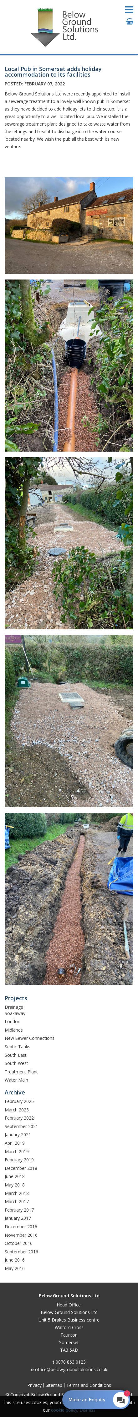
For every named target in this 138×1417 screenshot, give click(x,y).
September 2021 (21, 1126)
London (12, 1021)
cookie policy (64, 1410)
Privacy (34, 1385)
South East (16, 1055)
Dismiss (87, 1410)
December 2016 (21, 1227)
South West (16, 1063)
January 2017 (18, 1218)
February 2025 (19, 1101)
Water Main (16, 1080)
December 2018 (21, 1168)
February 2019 (19, 1160)
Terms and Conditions (88, 1385)
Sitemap (54, 1385)
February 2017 (19, 1210)
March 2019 (17, 1151)
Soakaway (15, 1013)
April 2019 (15, 1143)
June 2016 (15, 1260)
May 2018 (15, 1185)
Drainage (14, 1007)
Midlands (14, 1030)
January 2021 (18, 1134)
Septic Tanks (17, 1047)
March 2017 (17, 1201)
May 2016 (15, 1268)
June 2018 (15, 1176)
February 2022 (19, 1118)
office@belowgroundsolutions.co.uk (71, 1369)
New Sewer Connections (29, 1038)
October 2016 (19, 1243)
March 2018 (17, 1193)
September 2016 (21, 1252)
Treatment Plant (21, 1072)
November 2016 (21, 1235)
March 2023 (17, 1110)
